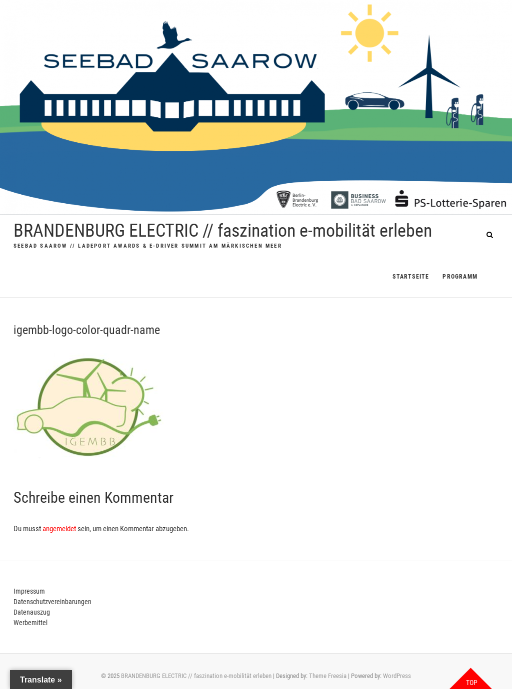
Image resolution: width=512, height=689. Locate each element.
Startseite (410, 276)
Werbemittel (31, 623)
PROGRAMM (460, 276)
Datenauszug (32, 612)
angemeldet (59, 528)
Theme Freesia (327, 676)
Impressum (29, 591)
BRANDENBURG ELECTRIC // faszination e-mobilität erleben (223, 230)
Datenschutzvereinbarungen (53, 602)
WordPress (397, 676)
